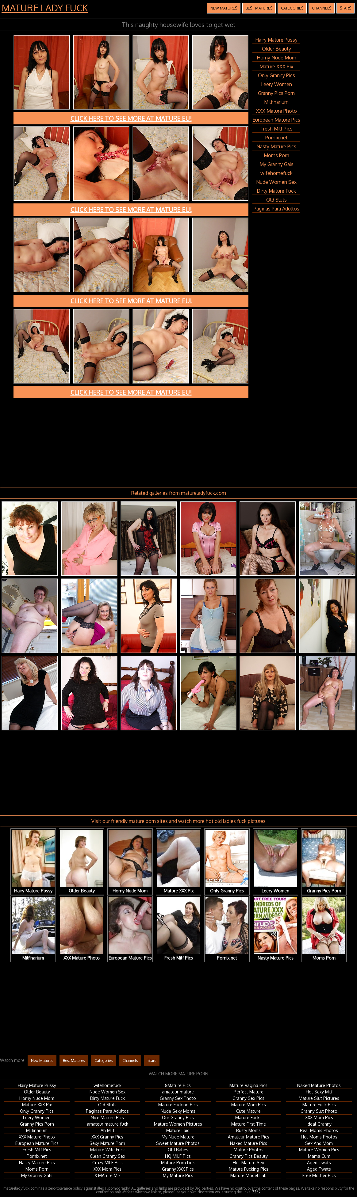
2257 (256, 1192)
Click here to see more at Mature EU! (131, 118)
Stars (345, 8)
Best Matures (259, 8)
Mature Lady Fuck (45, 7)
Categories (292, 8)
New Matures (223, 8)
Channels (321, 8)
